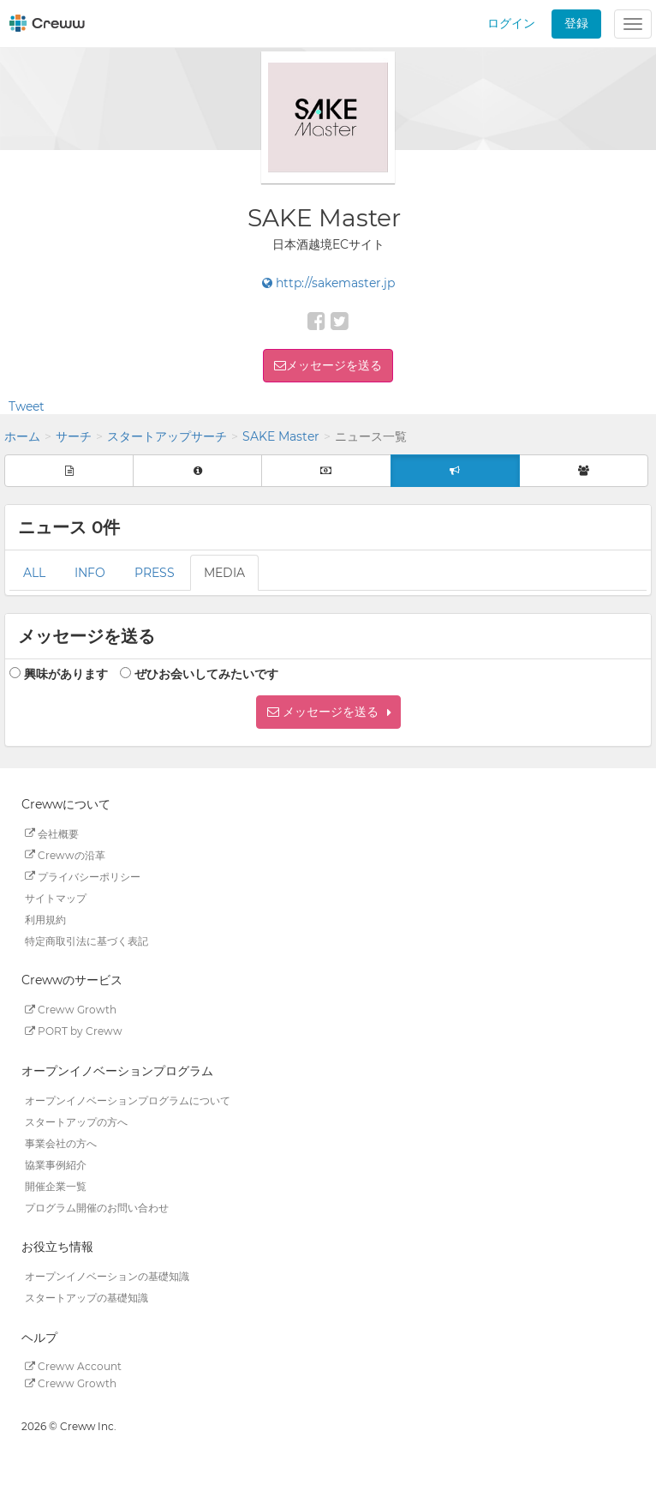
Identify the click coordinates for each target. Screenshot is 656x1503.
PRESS (154, 572)
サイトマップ (55, 897)
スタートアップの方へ (76, 1121)
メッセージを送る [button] (334, 365)
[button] (328, 712)
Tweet (27, 406)
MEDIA (224, 572)
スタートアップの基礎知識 (86, 1297)
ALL (34, 572)
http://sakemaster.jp (328, 283)
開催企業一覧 (55, 1185)
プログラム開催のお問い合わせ (97, 1206)
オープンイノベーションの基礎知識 (107, 1276)
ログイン (511, 23)
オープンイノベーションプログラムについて (127, 1099)
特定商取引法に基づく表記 (86, 940)
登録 (576, 23)
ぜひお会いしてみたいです (206, 674)
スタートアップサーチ (167, 436)
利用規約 (45, 918)
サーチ (74, 436)
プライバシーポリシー (82, 875)
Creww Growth (70, 1009)
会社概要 (52, 833)
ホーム (22, 436)
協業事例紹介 (55, 1163)
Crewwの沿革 (65, 854)
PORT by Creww (73, 1031)
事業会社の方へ (61, 1142)
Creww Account (73, 1366)
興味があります (66, 674)
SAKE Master (280, 436)
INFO (90, 572)
